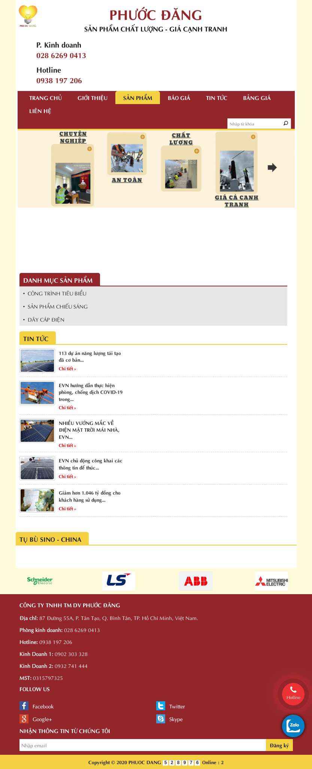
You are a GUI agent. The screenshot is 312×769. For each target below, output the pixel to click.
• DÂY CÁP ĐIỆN (44, 319)
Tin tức (216, 97)
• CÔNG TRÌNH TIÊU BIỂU (55, 293)
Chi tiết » (67, 368)
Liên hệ (40, 110)
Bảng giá (257, 97)
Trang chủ (45, 97)
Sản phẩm (137, 97)
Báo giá (179, 97)
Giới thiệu (92, 97)
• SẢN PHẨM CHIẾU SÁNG (55, 306)
